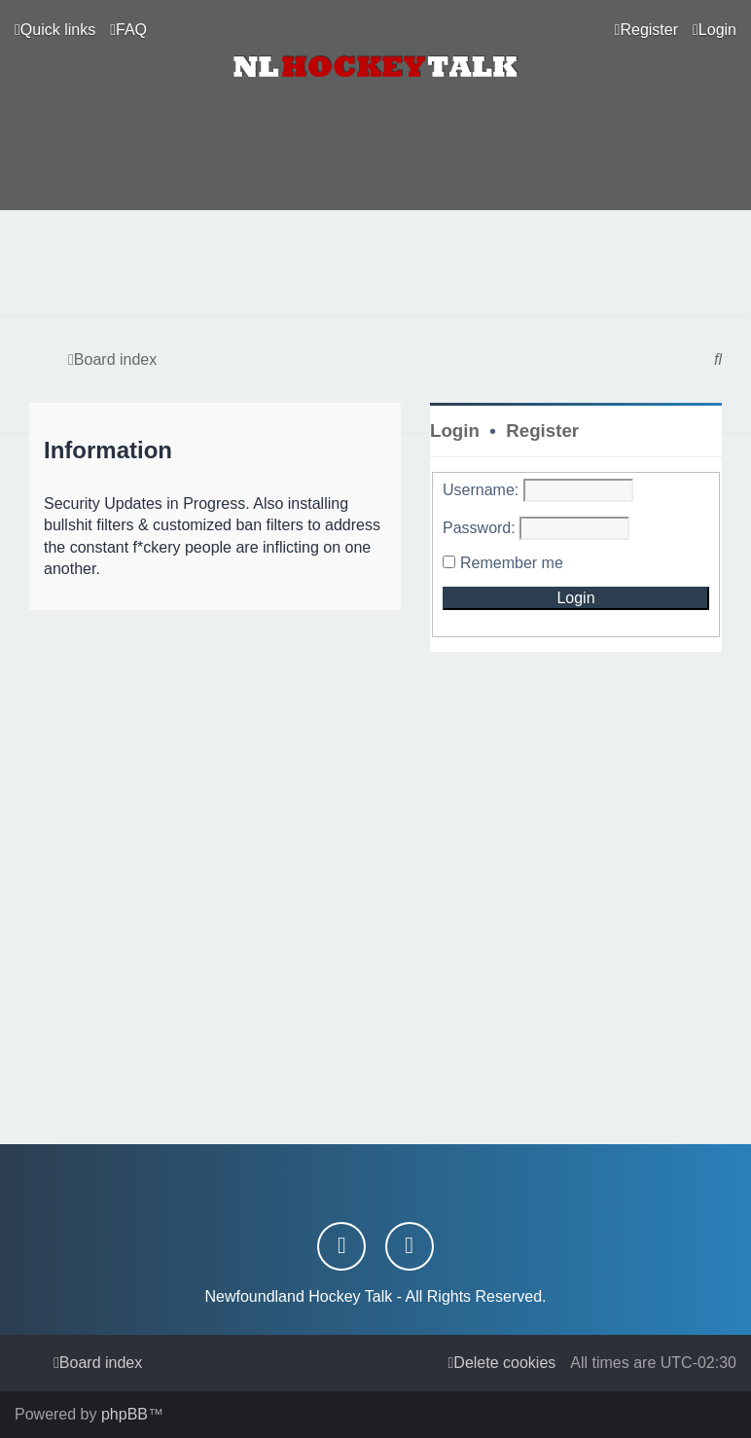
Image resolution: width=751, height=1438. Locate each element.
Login (455, 430)
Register (542, 430)
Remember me (511, 563)
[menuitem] (128, 30)
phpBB (124, 1414)
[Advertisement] (375, 263)
